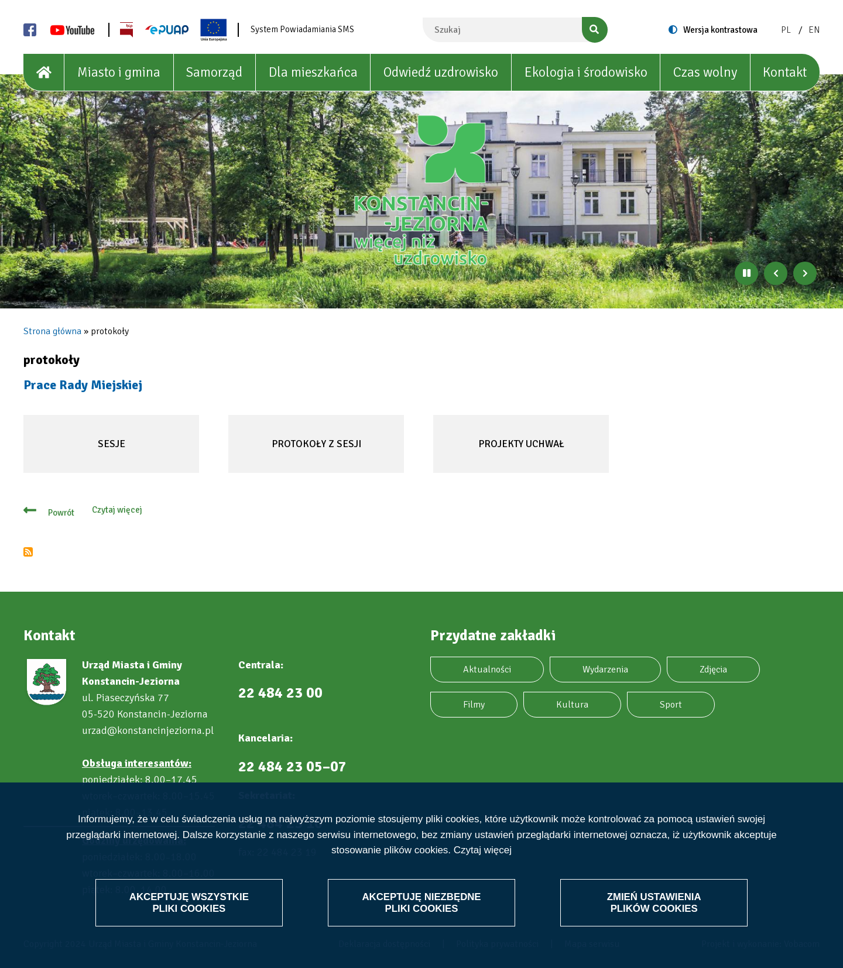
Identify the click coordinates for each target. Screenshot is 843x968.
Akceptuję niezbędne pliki (421, 902)
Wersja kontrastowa (720, 30)
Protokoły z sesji (312, 455)
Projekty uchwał (516, 455)
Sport (671, 704)
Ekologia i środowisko (586, 72)
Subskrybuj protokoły (28, 552)
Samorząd (214, 72)
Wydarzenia (605, 669)
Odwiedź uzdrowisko (440, 72)
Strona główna (52, 331)
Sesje (92, 455)
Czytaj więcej (483, 850)
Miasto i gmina (118, 72)
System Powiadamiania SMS (302, 29)
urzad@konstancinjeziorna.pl (148, 730)
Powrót (61, 512)
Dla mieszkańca (313, 72)
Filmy (474, 704)
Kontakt (785, 72)
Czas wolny (705, 72)
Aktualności (487, 669)
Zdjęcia (713, 669)
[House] (43, 72)
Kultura (572, 704)
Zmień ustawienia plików (653, 902)
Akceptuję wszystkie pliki (189, 902)
